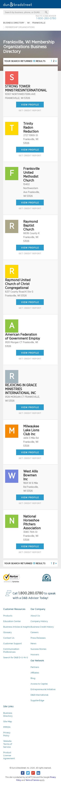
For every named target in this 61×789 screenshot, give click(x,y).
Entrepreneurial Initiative (43, 689)
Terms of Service (32, 780)
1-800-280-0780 (46, 18)
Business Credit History (42, 627)
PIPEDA (7, 727)
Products (7, 615)
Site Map (7, 721)
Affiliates (35, 672)
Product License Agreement (9, 755)
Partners (35, 667)
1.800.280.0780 (30, 593)
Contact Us (8, 638)
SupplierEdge (37, 700)
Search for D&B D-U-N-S (15, 657)
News (33, 643)
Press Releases (38, 638)
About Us (35, 615)
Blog (33, 678)
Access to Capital (39, 684)
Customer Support (12, 643)
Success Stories (38, 649)
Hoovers (35, 654)
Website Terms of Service (7, 744)
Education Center (12, 621)
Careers (34, 632)
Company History (39, 621)
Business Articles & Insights (16, 627)
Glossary (7, 632)
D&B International (39, 695)
